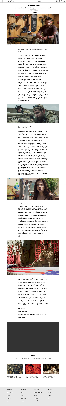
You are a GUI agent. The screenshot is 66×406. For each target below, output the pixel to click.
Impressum (36, 397)
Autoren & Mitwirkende (38, 392)
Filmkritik (49, 358)
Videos (22, 400)
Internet (8, 395)
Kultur (8, 401)
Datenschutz (36, 398)
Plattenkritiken (23, 398)
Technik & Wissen (10, 392)
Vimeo (49, 398)
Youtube (49, 400)
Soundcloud (50, 397)
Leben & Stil (9, 400)
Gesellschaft (9, 398)
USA (45, 358)
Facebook (49, 392)
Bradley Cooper (32, 358)
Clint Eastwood (26, 358)
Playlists (22, 397)
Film (31, 10)
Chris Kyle (43, 358)
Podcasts (22, 401)
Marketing (36, 400)
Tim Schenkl (36, 10)
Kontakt (35, 395)
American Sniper (20, 358)
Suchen (57, 1)
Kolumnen (22, 395)
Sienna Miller (38, 358)
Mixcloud (49, 395)
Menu (1, 0)
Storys (22, 392)
